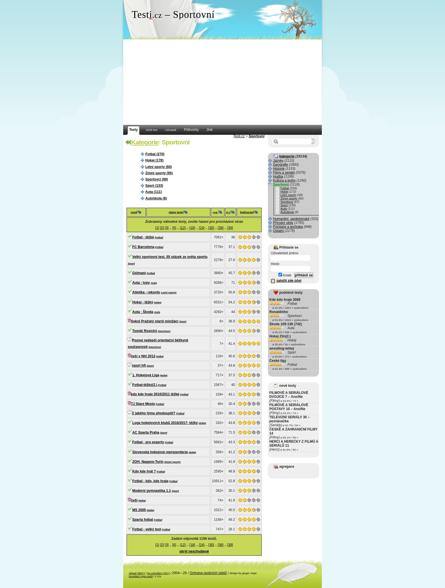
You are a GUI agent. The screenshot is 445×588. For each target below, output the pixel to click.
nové (134, 212)
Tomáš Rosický (144, 331)
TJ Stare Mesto (143, 404)
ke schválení (158, 573)
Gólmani (139, 273)
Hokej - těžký (142, 302)
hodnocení (247, 212)
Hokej (157, 302)
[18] (192, 228)
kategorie (286, 156)
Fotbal (159, 237)
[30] (211, 228)
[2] (162, 228)
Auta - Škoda (142, 312)
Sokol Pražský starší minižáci (154, 321)
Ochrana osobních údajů (208, 573)
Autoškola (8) (156, 198)
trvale (284, 275)
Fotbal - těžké (143, 237)
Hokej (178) (154, 160)
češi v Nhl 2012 (143, 356)
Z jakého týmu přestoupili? (153, 413)
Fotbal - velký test (146, 529)
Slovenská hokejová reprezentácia (160, 452)
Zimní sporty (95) (159, 173)
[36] (220, 228)
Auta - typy (141, 283)
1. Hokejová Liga (145, 375)
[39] (230, 228)
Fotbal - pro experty (148, 442)
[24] (202, 228)
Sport (131, 263)
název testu (176, 212)
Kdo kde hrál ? (144, 471)
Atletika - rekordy (146, 292)
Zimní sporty (172, 461)
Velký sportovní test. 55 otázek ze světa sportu (169, 257)
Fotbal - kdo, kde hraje (150, 481)
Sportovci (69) (156, 179)
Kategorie (144, 142)
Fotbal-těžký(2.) (144, 385)
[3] (167, 228)
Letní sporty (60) (158, 167)
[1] (157, 228)
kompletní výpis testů (141, 576)
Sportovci (164, 331)
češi (134, 500)
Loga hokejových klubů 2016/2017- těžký (165, 423)
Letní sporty (169, 292)
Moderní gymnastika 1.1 (151, 491)
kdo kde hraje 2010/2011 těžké (155, 394)
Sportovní (257, 136)
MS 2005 (139, 510)
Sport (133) (154, 186)
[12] (183, 228)
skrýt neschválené (194, 551)
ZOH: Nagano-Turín (147, 462)
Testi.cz (239, 136)
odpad (137, 573)
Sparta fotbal (142, 520)
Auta (154, 282)
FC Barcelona (143, 247)
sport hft (139, 366)
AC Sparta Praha (145, 432)
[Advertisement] (222, 82)
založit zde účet (288, 281)
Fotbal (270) (154, 154)
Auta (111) (153, 192)
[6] (174, 228)
